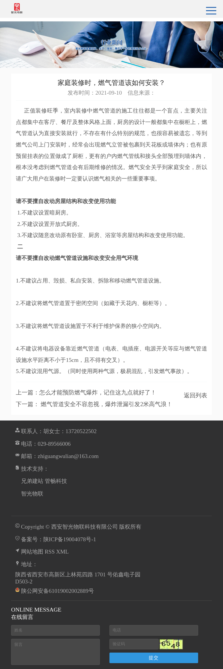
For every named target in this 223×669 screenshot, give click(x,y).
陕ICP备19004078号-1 (69, 539)
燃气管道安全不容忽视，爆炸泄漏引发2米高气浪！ (106, 404)
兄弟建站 (32, 481)
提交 (154, 657)
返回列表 (195, 395)
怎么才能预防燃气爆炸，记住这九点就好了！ (97, 392)
